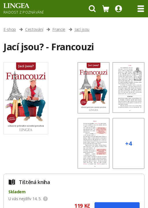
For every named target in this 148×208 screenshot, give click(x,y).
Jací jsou (82, 29)
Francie (58, 29)
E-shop (9, 29)
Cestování (34, 29)
